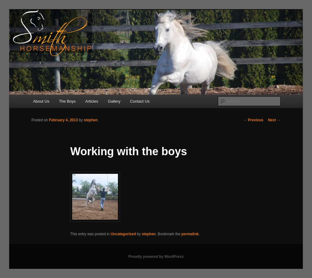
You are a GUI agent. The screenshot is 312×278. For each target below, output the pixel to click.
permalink (190, 234)
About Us (41, 101)
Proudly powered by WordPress (155, 256)
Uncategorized (123, 234)
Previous (253, 120)
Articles (91, 101)
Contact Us (140, 101)
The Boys (67, 101)
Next (274, 120)
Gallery (114, 101)
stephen (91, 120)
